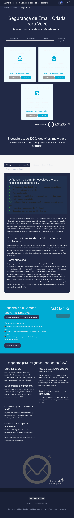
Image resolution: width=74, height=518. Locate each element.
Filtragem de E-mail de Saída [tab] (42, 165)
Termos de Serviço (41, 503)
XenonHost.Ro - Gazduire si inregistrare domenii (26, 3)
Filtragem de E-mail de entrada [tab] (17, 165)
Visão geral (14, 38)
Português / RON (37, 498)
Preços (45, 38)
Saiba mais (15, 78)
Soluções (15, 8)
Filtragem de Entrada (13, 317)
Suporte (7, 8)
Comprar (26, 78)
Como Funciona (30, 38)
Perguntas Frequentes (61, 40)
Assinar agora (63, 318)
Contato (29, 503)
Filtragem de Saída (30, 317)
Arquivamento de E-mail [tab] (14, 169)
